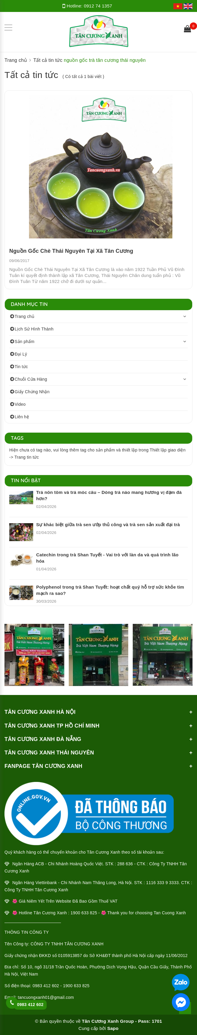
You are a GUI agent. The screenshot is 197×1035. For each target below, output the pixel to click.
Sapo (113, 1028)
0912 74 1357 (98, 5)
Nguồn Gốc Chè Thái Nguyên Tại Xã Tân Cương (71, 251)
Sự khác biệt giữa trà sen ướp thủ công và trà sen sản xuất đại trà (108, 524)
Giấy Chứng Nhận (32, 391)
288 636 (125, 863)
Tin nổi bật (26, 480)
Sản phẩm (24, 341)
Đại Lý (21, 354)
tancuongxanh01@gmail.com (46, 997)
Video (20, 404)
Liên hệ (22, 416)
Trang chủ (24, 316)
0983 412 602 (30, 1004)
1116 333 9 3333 (162, 882)
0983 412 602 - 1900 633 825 (61, 985)
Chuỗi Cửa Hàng (31, 379)
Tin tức (21, 366)
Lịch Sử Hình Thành (34, 329)
